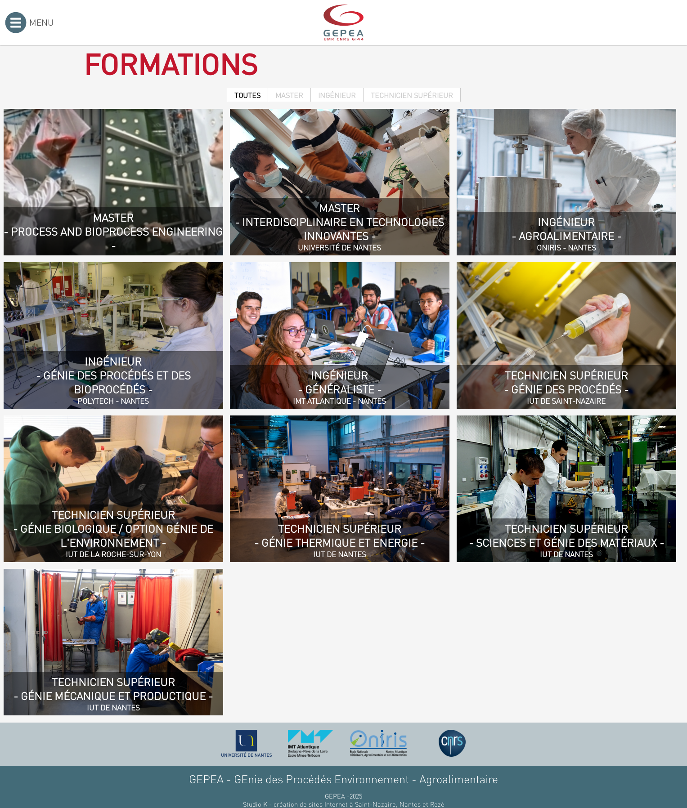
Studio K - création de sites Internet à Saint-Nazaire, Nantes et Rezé (344, 804)
